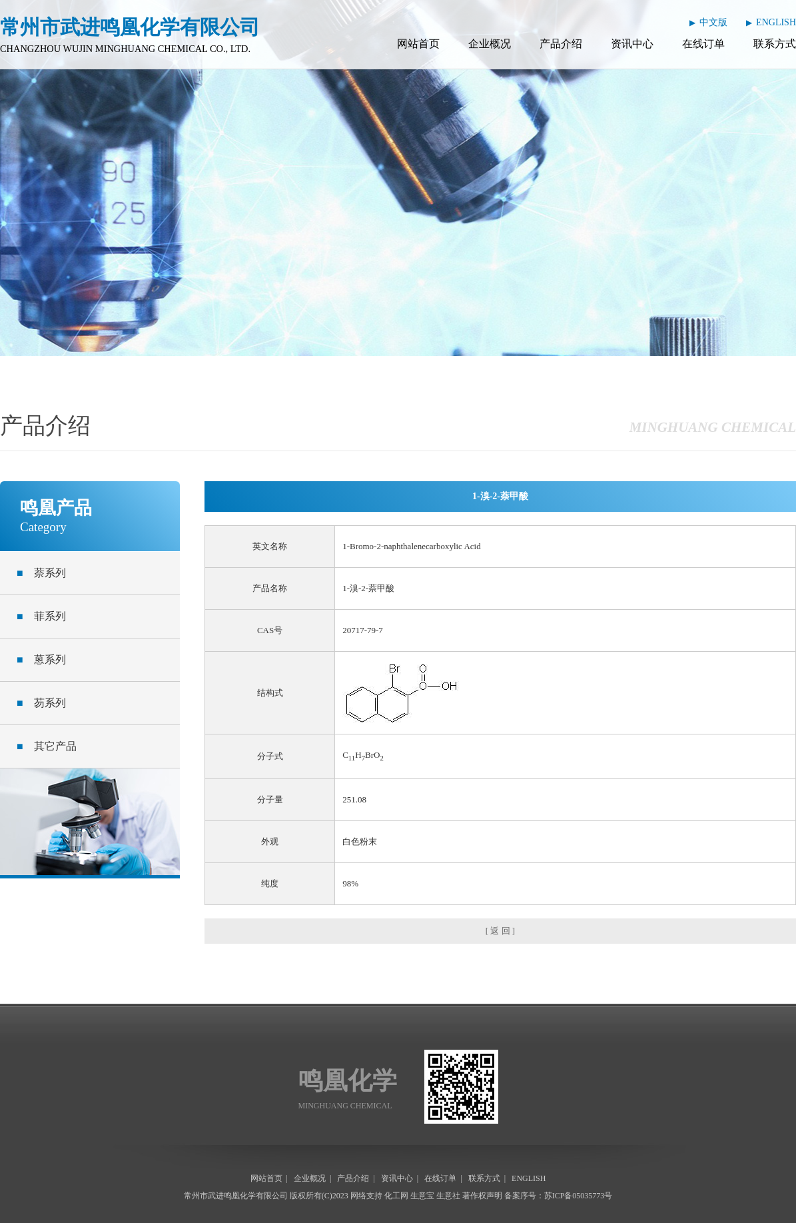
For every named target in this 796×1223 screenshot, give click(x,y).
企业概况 (489, 43)
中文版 (713, 22)
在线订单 (703, 43)
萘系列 (41, 573)
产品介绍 (561, 43)
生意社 (448, 1195)
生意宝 (422, 1195)
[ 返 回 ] (500, 931)
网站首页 (418, 43)
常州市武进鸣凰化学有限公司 (236, 1195)
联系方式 (774, 43)
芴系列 (41, 702)
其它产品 (47, 746)
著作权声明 (482, 1195)
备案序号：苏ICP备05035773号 (558, 1195)
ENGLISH (776, 22)
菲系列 (41, 616)
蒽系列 (41, 659)
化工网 (396, 1195)
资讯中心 (632, 43)
